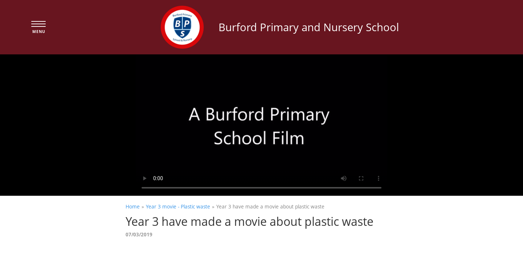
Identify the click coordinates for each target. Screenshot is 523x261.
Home (133, 206)
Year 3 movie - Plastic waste (178, 206)
